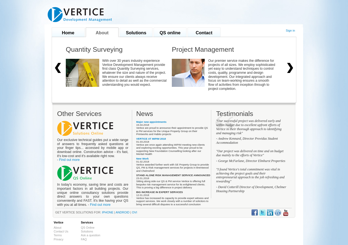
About (102, 32)
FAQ (84, 239)
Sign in (290, 30)
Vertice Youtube (285, 212)
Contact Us (61, 231)
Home (68, 32)
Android (123, 212)
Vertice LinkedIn (270, 212)
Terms (58, 235)
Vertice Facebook (254, 212)
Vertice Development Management (80, 14)
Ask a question (90, 235)
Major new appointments (151, 121)
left (57, 68)
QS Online (88, 227)
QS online (170, 32)
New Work (142, 158)
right (290, 68)
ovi (134, 212)
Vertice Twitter (262, 212)
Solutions (136, 32)
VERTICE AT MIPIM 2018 (151, 138)
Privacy (59, 239)
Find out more (69, 160)
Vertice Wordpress (278, 212)
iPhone (107, 212)
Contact (204, 32)
